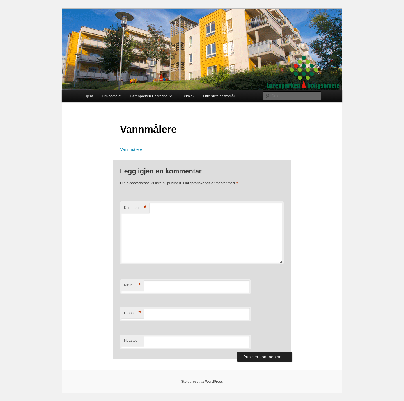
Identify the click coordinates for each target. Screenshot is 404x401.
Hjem (88, 96)
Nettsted (130, 340)
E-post (132, 313)
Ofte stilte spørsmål (219, 96)
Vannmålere (131, 149)
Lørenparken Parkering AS (151, 96)
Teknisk (188, 96)
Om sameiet (111, 96)
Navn (132, 285)
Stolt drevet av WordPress (202, 382)
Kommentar (135, 208)
